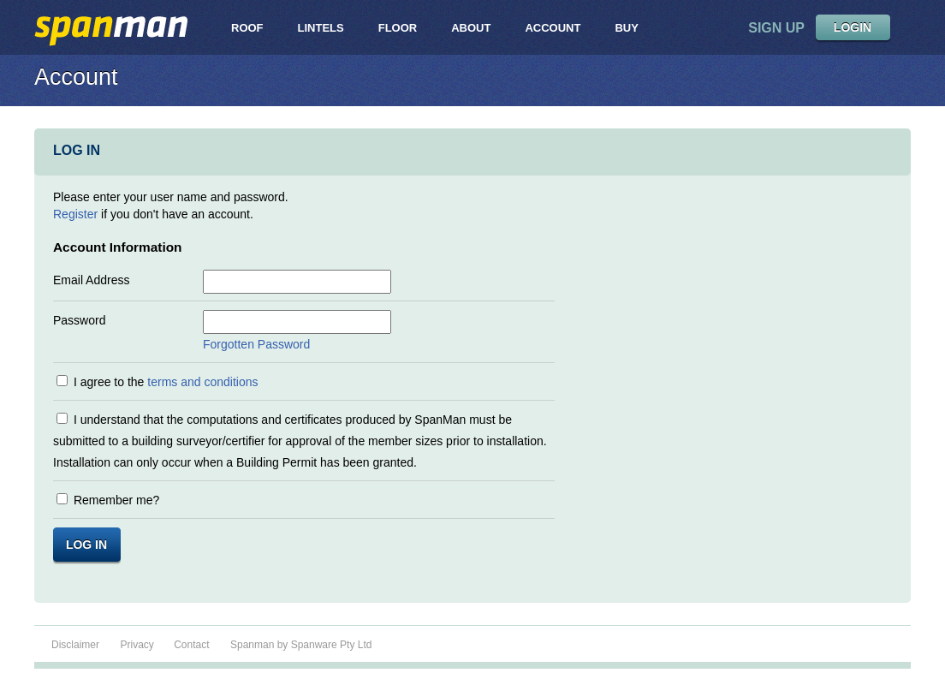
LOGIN (852, 27)
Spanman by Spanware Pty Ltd (300, 645)
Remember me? (116, 500)
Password (79, 320)
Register (75, 214)
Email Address (91, 280)
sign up (776, 28)
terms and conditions (202, 382)
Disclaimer (75, 645)
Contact (191, 645)
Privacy (138, 645)
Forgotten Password (256, 344)
